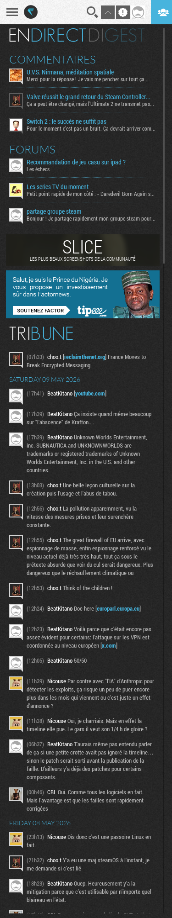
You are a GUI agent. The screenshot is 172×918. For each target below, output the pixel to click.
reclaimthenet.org (84, 357)
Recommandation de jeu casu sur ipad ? (76, 162)
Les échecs (38, 169)
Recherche (93, 12)
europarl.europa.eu (118, 608)
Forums (32, 149)
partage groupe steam (54, 211)
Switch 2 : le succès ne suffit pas (66, 121)
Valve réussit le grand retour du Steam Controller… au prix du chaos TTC (91, 96)
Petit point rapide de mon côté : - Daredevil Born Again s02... (91, 193)
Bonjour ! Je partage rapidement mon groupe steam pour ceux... (91, 218)
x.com (109, 645)
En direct (47, 35)
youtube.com (90, 393)
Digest (117, 35)
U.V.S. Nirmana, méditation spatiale (70, 72)
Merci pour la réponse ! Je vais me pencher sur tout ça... (88, 79)
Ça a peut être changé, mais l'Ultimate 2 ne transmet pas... (90, 103)
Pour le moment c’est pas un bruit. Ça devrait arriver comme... (91, 128)
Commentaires (52, 59)
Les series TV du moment (58, 186)
